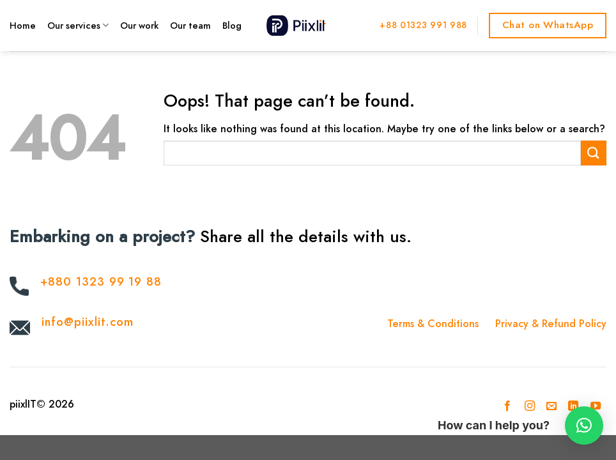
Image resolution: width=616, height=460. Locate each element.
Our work (139, 25)
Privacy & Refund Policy (550, 323)
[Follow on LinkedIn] (573, 406)
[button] (584, 425)
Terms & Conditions (433, 323)
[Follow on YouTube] (595, 406)
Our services (78, 25)
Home (23, 25)
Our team (190, 25)
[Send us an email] (551, 406)
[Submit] (593, 153)
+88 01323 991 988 (423, 25)
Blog (232, 25)
